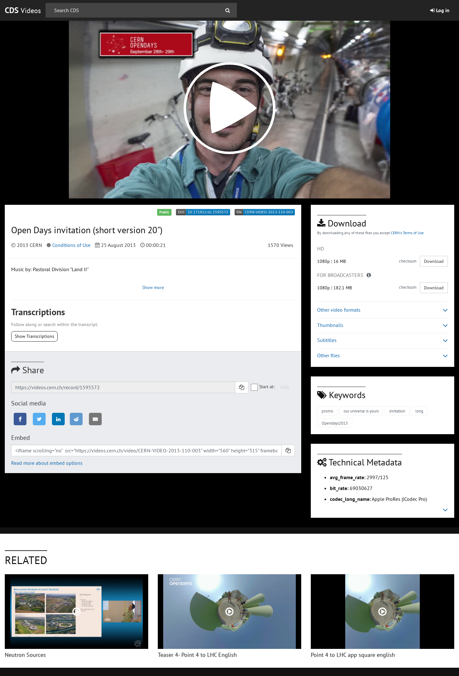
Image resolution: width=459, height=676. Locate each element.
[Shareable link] (123, 387)
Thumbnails (382, 325)
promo (327, 411)
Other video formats (382, 310)
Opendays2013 (335, 423)
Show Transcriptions (34, 336)
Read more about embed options (47, 463)
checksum (408, 261)
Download (434, 261)
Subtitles (382, 340)
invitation (397, 411)
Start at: (262, 387)
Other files (382, 355)
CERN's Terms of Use (407, 232)
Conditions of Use (71, 245)
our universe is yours (361, 411)
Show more (153, 287)
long (419, 411)
